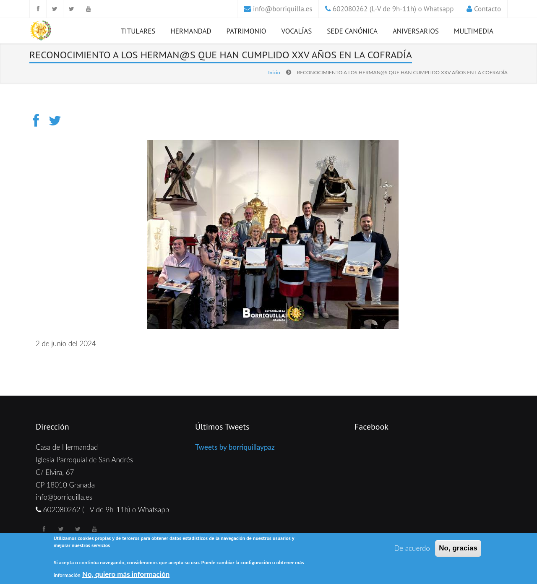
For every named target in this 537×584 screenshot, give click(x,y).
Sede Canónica (352, 31)
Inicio (274, 72)
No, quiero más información (125, 574)
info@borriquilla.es (282, 8)
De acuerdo (412, 548)
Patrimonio (246, 31)
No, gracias (458, 549)
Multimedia (473, 31)
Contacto (487, 8)
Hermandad (190, 31)
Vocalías (296, 31)
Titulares (138, 31)
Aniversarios (416, 31)
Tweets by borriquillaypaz (235, 447)
